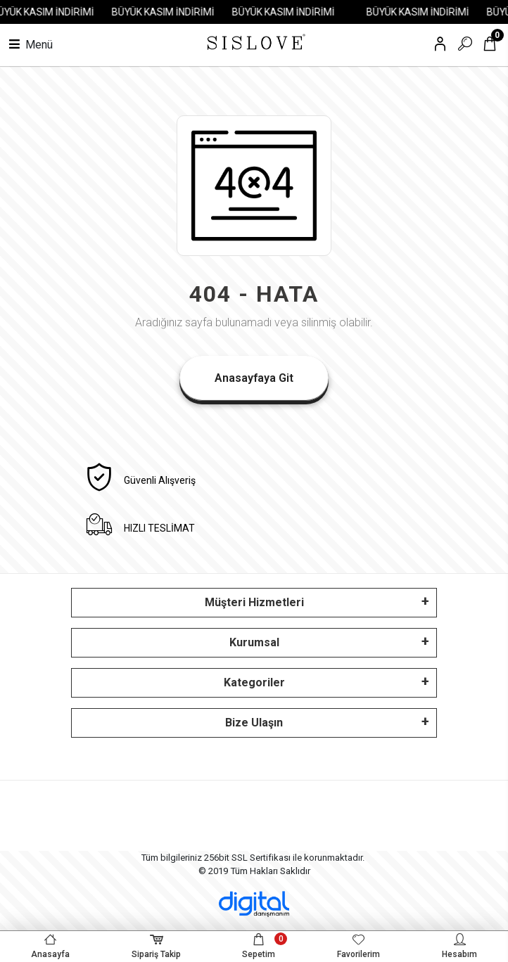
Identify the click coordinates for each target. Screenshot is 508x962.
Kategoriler (254, 682)
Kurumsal (254, 642)
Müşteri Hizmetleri (254, 602)
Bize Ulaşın (254, 722)
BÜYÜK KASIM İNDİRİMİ (169, 12)
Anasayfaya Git (254, 378)
